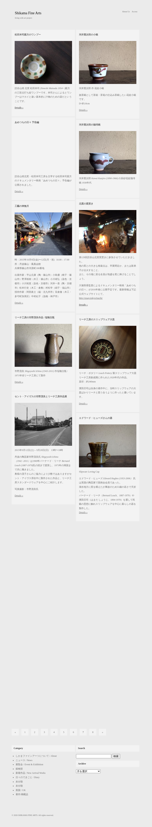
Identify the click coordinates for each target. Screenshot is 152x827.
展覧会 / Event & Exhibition (29, 764)
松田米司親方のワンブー (28, 34)
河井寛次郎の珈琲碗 (89, 124)
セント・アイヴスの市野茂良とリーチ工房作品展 (41, 396)
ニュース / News (24, 760)
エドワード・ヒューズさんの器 (95, 418)
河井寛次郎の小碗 (88, 34)
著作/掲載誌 (22, 794)
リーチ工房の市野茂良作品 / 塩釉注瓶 (34, 317)
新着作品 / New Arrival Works (31, 773)
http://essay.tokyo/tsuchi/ (91, 298)
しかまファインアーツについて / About (36, 756)
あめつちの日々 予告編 (27, 122)
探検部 (19, 768)
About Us (126, 11)
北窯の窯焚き (86, 203)
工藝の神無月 (22, 206)
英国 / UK (21, 790)
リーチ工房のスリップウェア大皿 (97, 319)
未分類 (19, 781)
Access (134, 11)
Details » (19, 107)
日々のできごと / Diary (28, 777)
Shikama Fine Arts (28, 13)
